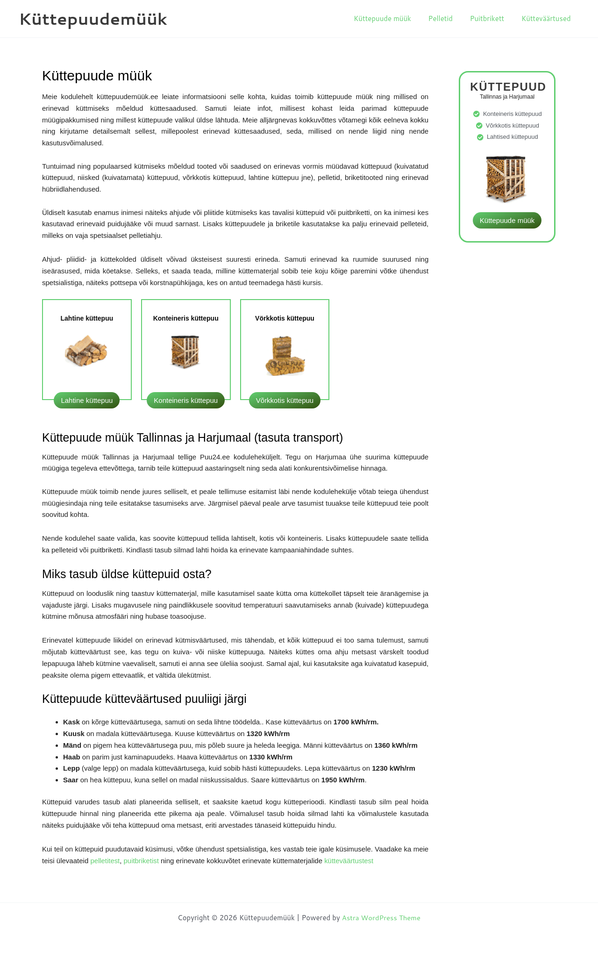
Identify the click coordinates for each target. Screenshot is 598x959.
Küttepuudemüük (93, 18)
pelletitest (105, 861)
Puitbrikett (492, 18)
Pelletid (448, 18)
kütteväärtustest (349, 861)
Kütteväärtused (547, 18)
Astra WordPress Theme (381, 918)
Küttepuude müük (393, 18)
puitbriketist (142, 861)
